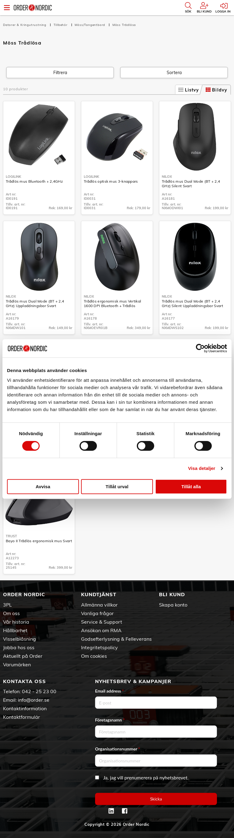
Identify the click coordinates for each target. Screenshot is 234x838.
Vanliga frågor (97, 613)
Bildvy (216, 90)
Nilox (167, 176)
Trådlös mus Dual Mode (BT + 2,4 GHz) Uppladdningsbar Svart (35, 303)
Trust (11, 536)
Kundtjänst (98, 594)
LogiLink (13, 176)
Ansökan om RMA (101, 630)
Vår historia (16, 622)
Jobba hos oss (18, 647)
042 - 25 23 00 (39, 691)
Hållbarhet (15, 630)
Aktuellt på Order (22, 656)
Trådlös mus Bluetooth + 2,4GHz (34, 181)
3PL (7, 605)
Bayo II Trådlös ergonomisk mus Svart (39, 541)
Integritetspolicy (99, 647)
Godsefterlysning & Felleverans (116, 639)
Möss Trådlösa (124, 25)
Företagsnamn (110, 719)
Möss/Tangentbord (90, 25)
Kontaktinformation (25, 708)
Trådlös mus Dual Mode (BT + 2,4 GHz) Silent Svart (191, 183)
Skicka (156, 798)
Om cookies (94, 656)
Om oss (11, 613)
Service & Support (101, 622)
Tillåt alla (191, 486)
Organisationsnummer (117, 748)
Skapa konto (173, 605)
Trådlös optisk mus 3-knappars (111, 181)
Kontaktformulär (21, 717)
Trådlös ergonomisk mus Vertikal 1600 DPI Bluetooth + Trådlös (112, 303)
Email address (109, 690)
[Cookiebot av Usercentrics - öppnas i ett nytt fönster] (200, 348)
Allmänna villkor (99, 605)
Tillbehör (61, 25)
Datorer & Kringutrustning (25, 25)
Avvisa (43, 486)
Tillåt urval (117, 486)
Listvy (189, 90)
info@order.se (33, 700)
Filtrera (60, 72)
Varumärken (17, 664)
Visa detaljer (201, 468)
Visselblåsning (19, 639)
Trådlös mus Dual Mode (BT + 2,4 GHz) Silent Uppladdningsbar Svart (192, 303)
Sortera (174, 72)
